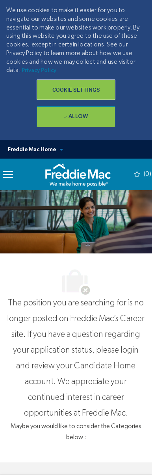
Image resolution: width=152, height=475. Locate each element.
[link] (77, 174)
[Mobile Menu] (8, 174)
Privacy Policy (39, 70)
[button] (76, 89)
